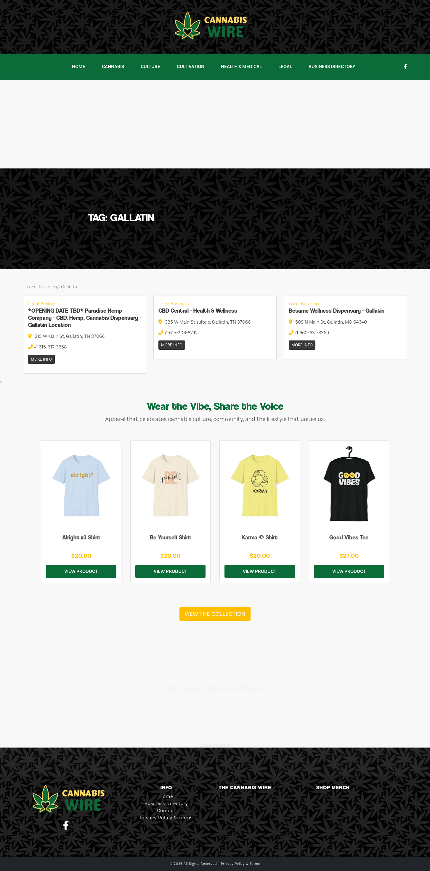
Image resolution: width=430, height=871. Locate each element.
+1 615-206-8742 (178, 333)
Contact (166, 811)
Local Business (42, 287)
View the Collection (215, 613)
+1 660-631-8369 (309, 333)
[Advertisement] (215, 124)
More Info (41, 359)
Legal (285, 67)
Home (78, 67)
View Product (81, 571)
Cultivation (190, 67)
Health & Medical (241, 67)
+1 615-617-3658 (47, 347)
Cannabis (113, 67)
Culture (150, 67)
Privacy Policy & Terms (166, 818)
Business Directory (332, 67)
